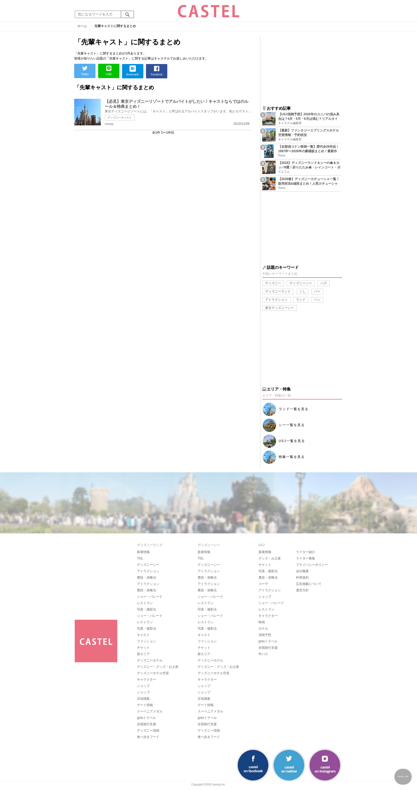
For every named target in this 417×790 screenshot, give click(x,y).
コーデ (263, 584)
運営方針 (302, 590)
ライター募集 (305, 558)
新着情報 (143, 552)
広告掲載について (309, 584)
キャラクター (146, 679)
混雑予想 (264, 635)
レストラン (145, 603)
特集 (292, 457)
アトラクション (276, 299)
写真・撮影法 (146, 609)
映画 (261, 622)
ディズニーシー (301, 283)
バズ (323, 283)
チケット (143, 647)
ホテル (263, 628)
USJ (292, 441)
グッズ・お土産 (269, 558)
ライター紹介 (305, 552)
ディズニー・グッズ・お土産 (157, 667)
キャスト (143, 635)
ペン (317, 299)
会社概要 (302, 571)
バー (317, 291)
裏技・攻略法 (146, 577)
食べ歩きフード (148, 737)
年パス (263, 654)
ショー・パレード (149, 596)
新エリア (143, 654)
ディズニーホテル (149, 660)
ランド (301, 299)
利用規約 (302, 577)
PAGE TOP (403, 776)
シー (292, 425)
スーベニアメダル (149, 711)
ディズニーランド (278, 291)
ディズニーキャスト (120, 117)
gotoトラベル (146, 718)
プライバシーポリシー (312, 565)
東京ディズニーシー (279, 308)
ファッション (146, 641)
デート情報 (145, 705)
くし (302, 291)
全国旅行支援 (146, 724)
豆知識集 (143, 698)
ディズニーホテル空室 (153, 673)
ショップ (143, 686)
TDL (140, 558)
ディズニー (273, 283)
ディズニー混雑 (148, 730)
